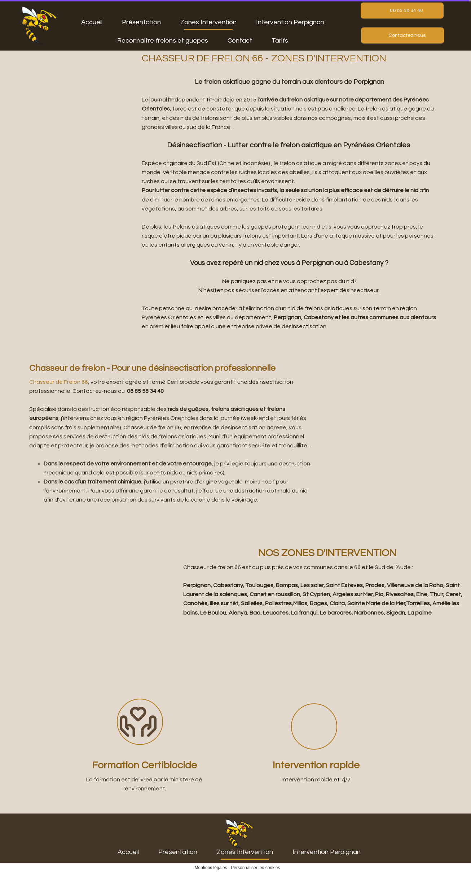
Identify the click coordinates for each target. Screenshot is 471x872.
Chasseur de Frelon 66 (58, 382)
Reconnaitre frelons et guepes (162, 40)
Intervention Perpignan (290, 22)
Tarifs (280, 40)
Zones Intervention (208, 22)
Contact (240, 40)
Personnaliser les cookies (255, 867)
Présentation (141, 22)
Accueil (91, 22)
